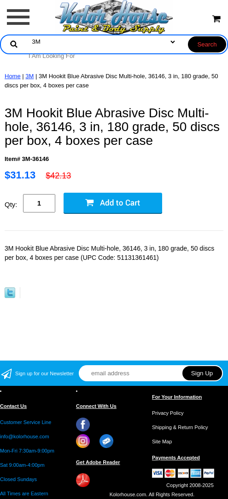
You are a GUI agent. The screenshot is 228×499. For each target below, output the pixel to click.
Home (13, 76)
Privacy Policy (167, 413)
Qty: (11, 204)
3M (29, 76)
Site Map (162, 441)
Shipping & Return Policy (180, 427)
